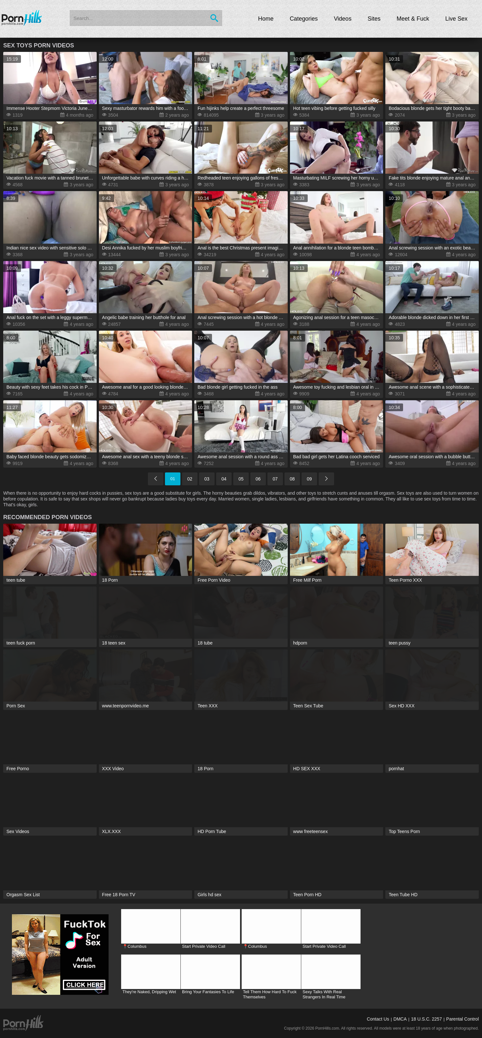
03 (206, 478)
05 (241, 478)
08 (292, 478)
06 (258, 478)
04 (224, 478)
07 (275, 478)
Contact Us (378, 1019)
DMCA (400, 1019)
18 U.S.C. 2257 (426, 1019)
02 (189, 478)
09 (309, 478)
